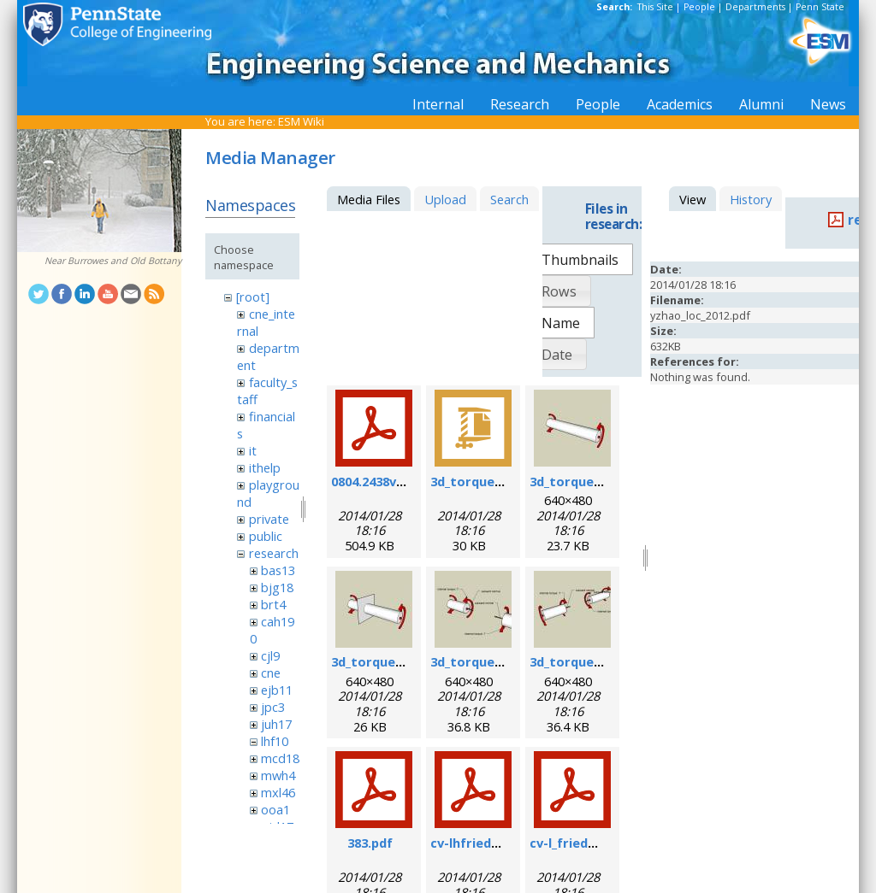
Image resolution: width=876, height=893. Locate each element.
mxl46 (278, 792)
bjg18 (277, 587)
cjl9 (270, 655)
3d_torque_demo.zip (493, 481)
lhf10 (274, 740)
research (274, 552)
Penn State (820, 7)
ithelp (265, 467)
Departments (755, 7)
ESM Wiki (301, 121)
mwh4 (278, 775)
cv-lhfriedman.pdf (486, 842)
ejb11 (277, 689)
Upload (445, 199)
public (265, 535)
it (253, 450)
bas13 (278, 570)
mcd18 (280, 758)
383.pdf (370, 842)
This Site (655, 7)
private (269, 518)
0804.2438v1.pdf (379, 481)
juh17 (276, 723)
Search (509, 199)
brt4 (273, 604)
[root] (252, 296)
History (751, 199)
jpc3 (273, 706)
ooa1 (275, 809)
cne (271, 672)
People (699, 7)
